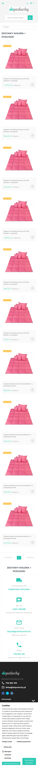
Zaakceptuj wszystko (29, 761)
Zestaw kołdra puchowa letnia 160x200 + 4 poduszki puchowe (17, 435)
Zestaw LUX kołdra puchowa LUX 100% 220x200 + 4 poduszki (16, 80)
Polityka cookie (7, 741)
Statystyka (8, 755)
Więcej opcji (7, 747)
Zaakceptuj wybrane (11, 763)
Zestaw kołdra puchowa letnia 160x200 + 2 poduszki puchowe (17, 537)
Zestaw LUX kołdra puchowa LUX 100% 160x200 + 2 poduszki (16, 283)
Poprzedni (7, 557)
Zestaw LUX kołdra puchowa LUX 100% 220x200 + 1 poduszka (16, 181)
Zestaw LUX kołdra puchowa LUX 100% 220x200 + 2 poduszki (16, 130)
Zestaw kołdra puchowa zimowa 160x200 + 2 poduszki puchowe (18, 486)
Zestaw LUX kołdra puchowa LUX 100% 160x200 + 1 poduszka (16, 334)
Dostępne (19, 27)
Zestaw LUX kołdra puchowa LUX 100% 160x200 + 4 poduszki (16, 232)
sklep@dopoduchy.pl (16, 687)
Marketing (8, 758)
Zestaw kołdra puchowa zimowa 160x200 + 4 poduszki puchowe (18, 385)
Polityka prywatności (24, 741)
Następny (31, 557)
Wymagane (8, 751)
